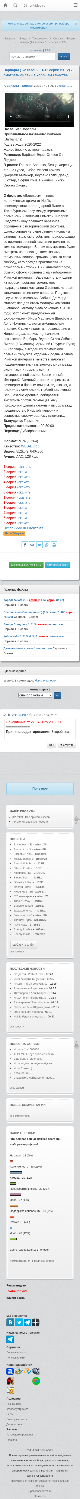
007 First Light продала (28, 1011)
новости (37, 968)
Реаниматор (13, 1403)
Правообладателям (39, 1491)
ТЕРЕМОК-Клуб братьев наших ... (35, 1054)
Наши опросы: (22, 1133)
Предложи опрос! (43, 1260)
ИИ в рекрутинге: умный (29, 979)
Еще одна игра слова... (28, 1058)
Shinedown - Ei (23, 844)
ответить (67, 745)
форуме (33, 1044)
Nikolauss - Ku (23, 872)
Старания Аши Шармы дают (32, 1007)
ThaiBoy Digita (23, 920)
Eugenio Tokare (23, 905)
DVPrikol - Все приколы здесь (31, 817)
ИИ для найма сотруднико (30, 983)
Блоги (9, 1414)
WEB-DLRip (30, 446)
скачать (25, 467)
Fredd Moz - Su (23, 891)
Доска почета (14, 1424)
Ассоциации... (23, 1073)
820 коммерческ (24, 896)
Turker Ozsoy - (23, 901)
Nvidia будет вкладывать (29, 1016)
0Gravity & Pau (23, 882)
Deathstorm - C (23, 915)
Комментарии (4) (20, 1260)
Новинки (17, 839)
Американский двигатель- (30, 988)
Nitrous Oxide (22, 868)
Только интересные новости (30, 821)
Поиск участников (17, 1419)
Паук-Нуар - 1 (23, 924)
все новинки (17, 951)
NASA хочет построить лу (30, 997)
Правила (11, 1439)
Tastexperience (23, 910)
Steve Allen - (22, 877)
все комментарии (20, 1115)
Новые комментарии (28, 1105)
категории (35, 50)
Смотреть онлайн (57, 564)
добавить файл (24, 944)
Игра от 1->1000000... (27, 1049)
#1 (5, 715)
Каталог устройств (17, 1409)
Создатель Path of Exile (29, 974)
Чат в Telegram (14, 533)
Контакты (40, 1496)
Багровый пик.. (23, 853)
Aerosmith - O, (23, 849)
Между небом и (24, 858)
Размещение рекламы (19, 1434)
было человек (45, 680)
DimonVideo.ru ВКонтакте (23, 528)
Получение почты (16, 1352)
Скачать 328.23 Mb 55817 (26, 564)
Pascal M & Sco (23, 863)
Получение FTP (15, 1357)
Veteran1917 (65, 85)
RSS (48, 50)
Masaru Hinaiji (22, 886)
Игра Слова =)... (24, 1068)
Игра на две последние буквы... (34, 1063)
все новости (17, 1026)
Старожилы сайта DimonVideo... (34, 1077)
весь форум (17, 1087)
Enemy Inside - (23, 929)
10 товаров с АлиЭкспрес (30, 993)
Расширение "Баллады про (31, 1002)
